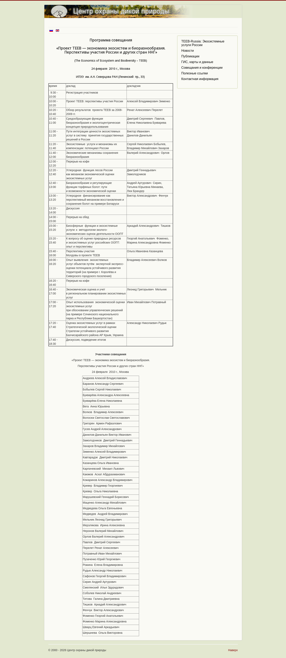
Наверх (233, 650)
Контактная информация (199, 79)
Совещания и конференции (202, 67)
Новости (187, 50)
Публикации (190, 56)
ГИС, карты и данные (197, 62)
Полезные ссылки (194, 73)
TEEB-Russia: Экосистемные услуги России (202, 43)
